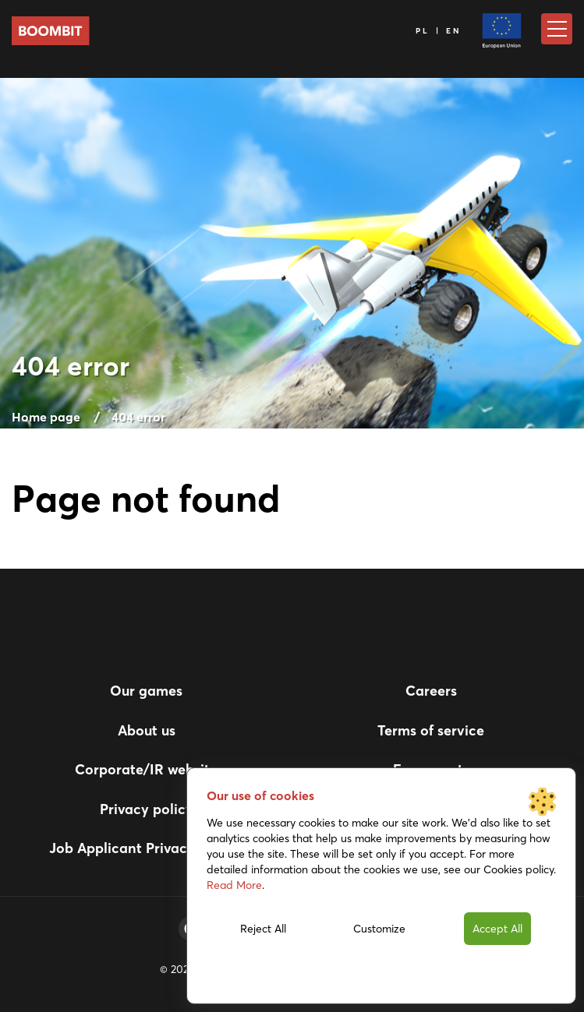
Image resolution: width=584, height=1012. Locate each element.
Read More (234, 885)
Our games (146, 691)
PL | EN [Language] (439, 31)
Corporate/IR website (146, 769)
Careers (431, 691)
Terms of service (430, 730)
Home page (46, 417)
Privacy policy (146, 809)
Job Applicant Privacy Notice (146, 848)
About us (146, 730)
